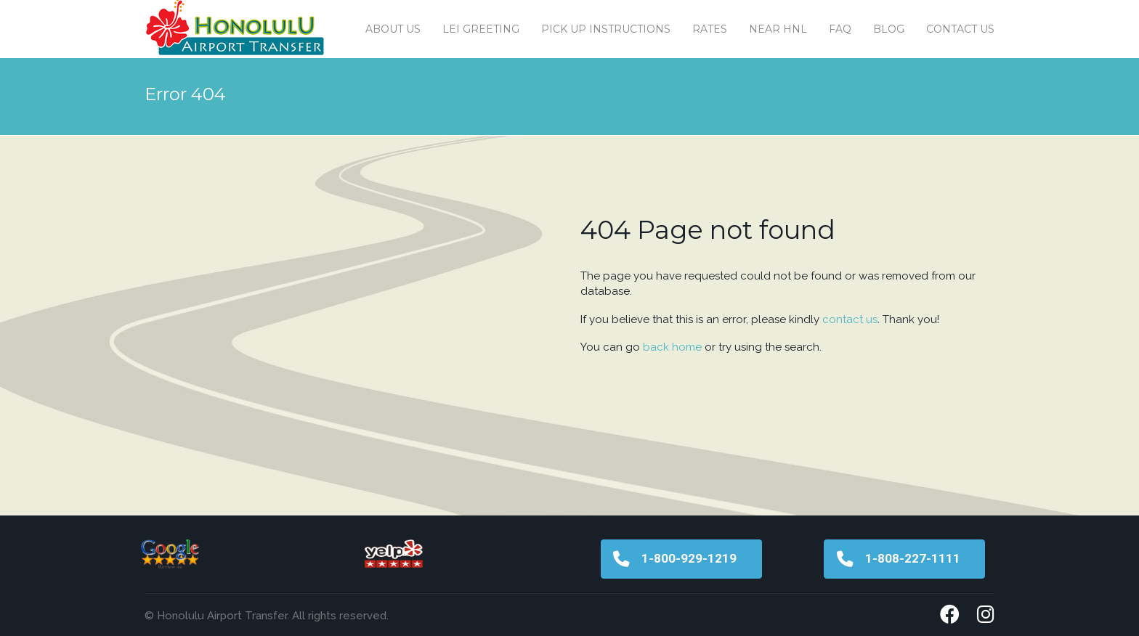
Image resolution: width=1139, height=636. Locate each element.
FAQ (840, 29)
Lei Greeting (480, 29)
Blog (888, 29)
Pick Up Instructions (605, 29)
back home (672, 347)
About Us (393, 29)
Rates (709, 29)
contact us (849, 319)
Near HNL (778, 29)
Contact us (960, 29)
